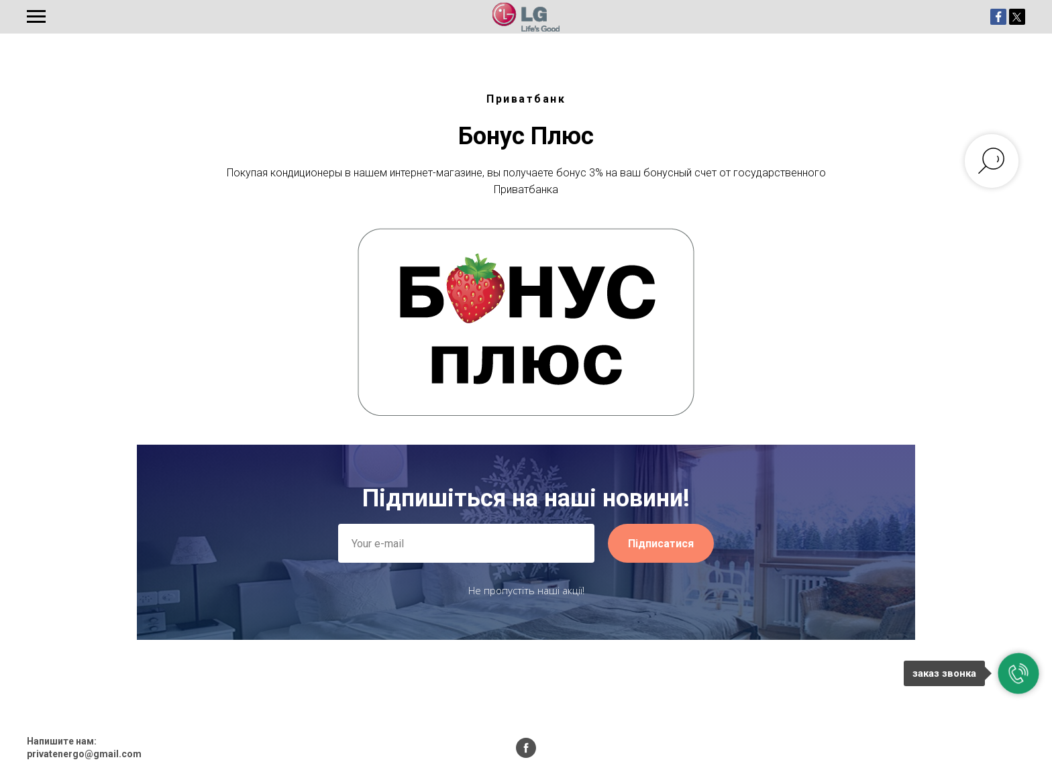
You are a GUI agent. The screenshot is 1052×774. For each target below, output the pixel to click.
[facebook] (526, 748)
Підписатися (661, 543)
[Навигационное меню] (36, 16)
